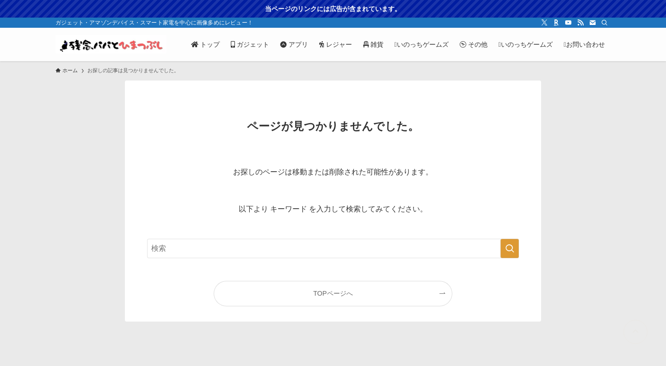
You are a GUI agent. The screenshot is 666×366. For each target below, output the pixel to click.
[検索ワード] (333, 248)
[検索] (604, 23)
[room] (556, 23)
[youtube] (568, 23)
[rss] (580, 23)
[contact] (592, 23)
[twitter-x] (544, 23)
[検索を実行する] (509, 248)
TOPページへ (332, 293)
